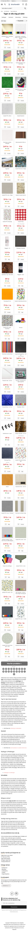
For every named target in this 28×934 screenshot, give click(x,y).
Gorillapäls (7, 89)
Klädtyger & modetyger (9, 772)
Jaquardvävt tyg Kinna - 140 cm (20, 354)
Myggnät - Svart (20, 274)
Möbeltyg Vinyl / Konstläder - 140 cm (7, 37)
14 (14, 671)
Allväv (7, 486)
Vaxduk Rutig (20, 221)
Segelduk (7, 168)
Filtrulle (20, 327)
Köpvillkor (4, 869)
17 (22, 671)
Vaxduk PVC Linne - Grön (21, 539)
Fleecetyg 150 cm (7, 301)
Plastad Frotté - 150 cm (7, 380)
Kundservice (4, 867)
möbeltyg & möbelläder (15, 728)
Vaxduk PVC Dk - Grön (20, 566)
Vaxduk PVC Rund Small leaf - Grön (7, 646)
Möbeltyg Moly (7, 460)
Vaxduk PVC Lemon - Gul (7, 592)
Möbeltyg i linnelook (20, 248)
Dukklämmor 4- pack (7, 433)
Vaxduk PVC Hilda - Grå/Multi (7, 328)
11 (6, 671)
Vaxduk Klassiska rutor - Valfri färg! (21, 63)
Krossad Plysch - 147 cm (7, 407)
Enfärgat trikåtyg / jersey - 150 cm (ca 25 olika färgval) (7, 540)
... (24, 671)
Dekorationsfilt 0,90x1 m (21, 142)
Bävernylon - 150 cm (7, 618)
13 (11, 671)
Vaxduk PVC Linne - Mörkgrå (7, 513)
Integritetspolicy (5, 874)
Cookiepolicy (5, 870)
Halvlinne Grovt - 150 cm (21, 486)
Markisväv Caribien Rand (7, 354)
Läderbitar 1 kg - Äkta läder (7, 274)
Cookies (3, 872)
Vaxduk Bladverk (20, 115)
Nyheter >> (14, 1)
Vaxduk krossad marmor (21, 195)
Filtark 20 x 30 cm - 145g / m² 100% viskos (20, 90)
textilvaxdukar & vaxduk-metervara (18, 747)
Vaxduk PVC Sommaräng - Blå (20, 461)
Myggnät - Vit (7, 248)
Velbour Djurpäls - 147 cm (20, 433)
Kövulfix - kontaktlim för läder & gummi (21, 381)
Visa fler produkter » (14, 663)
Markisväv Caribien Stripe (20, 513)
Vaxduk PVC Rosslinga (7, 221)
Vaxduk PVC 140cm (7, 115)
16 (19, 671)
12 (8, 671)
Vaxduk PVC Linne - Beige (7, 195)
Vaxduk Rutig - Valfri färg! (7, 62)
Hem (2, 11)
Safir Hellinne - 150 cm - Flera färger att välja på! (21, 593)
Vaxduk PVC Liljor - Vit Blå (20, 618)
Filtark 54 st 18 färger (7, 566)
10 (3, 671)
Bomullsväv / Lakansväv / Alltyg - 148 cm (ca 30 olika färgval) (20, 37)
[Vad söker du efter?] (14, 8)
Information (24, 1)
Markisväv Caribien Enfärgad (7, 143)
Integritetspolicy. (14, 911)
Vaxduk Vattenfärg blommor (21, 301)
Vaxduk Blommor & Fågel (20, 168)
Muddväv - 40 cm (20, 407)
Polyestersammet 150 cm (21, 645)
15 (16, 671)
